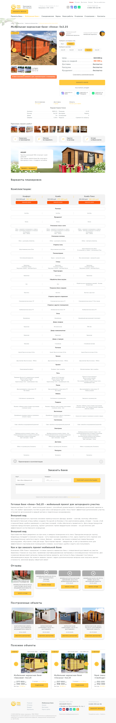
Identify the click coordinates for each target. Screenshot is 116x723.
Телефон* (48, 476)
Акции (71, 2)
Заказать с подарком (28, 168)
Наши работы (67, 16)
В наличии (79, 16)
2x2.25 (63, 50)
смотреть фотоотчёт (22, 635)
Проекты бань (17, 16)
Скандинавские (47, 16)
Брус (62, 44)
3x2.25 (71, 50)
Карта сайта (46, 709)
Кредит (90, 2)
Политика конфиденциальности (69, 714)
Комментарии (20, 484)
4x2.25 (80, 50)
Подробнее (39, 685)
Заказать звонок (19, 11)
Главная (29, 703)
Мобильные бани (32, 16)
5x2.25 (89, 50)
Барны (58, 16)
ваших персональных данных (74, 497)
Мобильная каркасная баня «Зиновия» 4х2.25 (28, 676)
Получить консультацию (87, 480)
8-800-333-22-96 (93, 8)
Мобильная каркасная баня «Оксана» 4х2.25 (68, 676)
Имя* (17, 476)
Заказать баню (26, 202)
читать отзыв (22, 593)
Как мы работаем (99, 2)
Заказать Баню (82, 82)
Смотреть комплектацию (83, 74)
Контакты (101, 16)
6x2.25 (97, 50)
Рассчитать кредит (82, 88)
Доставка (84, 2)
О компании (90, 16)
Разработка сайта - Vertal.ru (97, 714)
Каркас (70, 44)
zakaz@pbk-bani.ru (65, 704)
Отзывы (77, 2)
